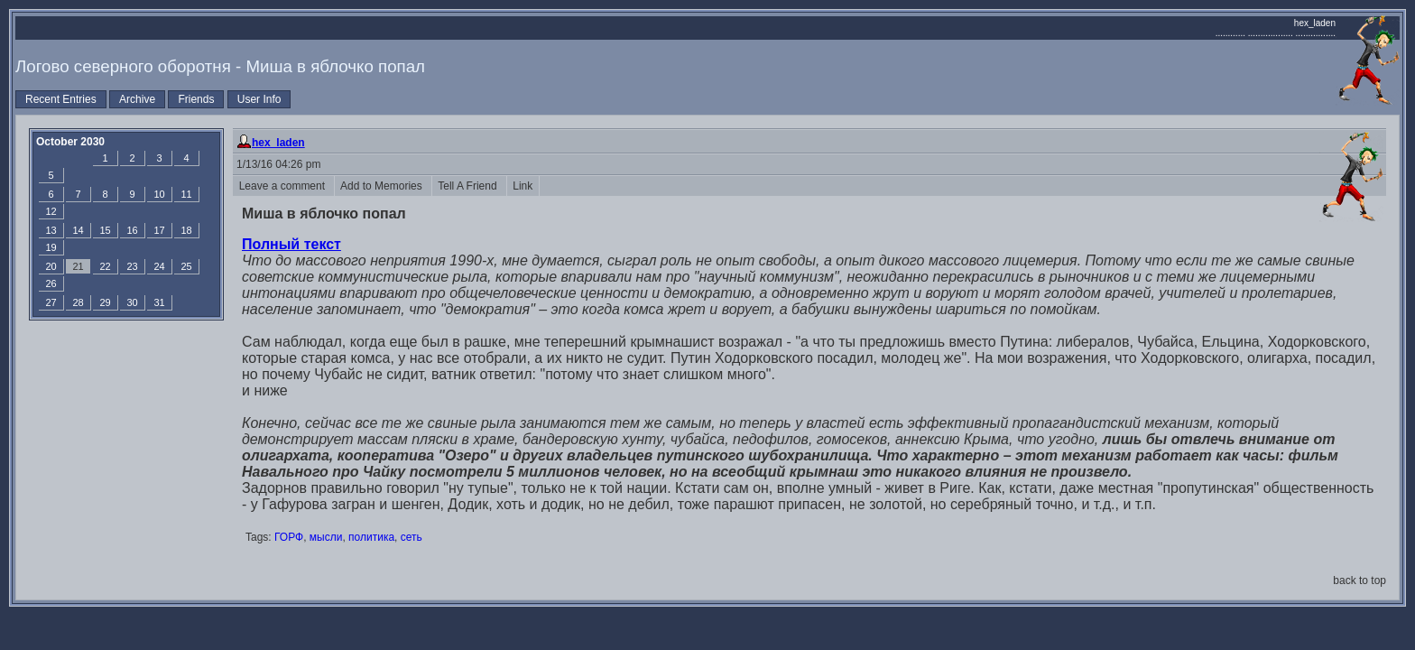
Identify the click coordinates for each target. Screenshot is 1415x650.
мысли (326, 537)
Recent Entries (61, 99)
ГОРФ (288, 537)
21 (77, 266)
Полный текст (291, 244)
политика (371, 537)
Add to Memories (383, 186)
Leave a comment (283, 186)
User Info (259, 99)
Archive (137, 99)
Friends (196, 99)
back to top (1359, 580)
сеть (411, 537)
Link (523, 186)
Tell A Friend (469, 186)
